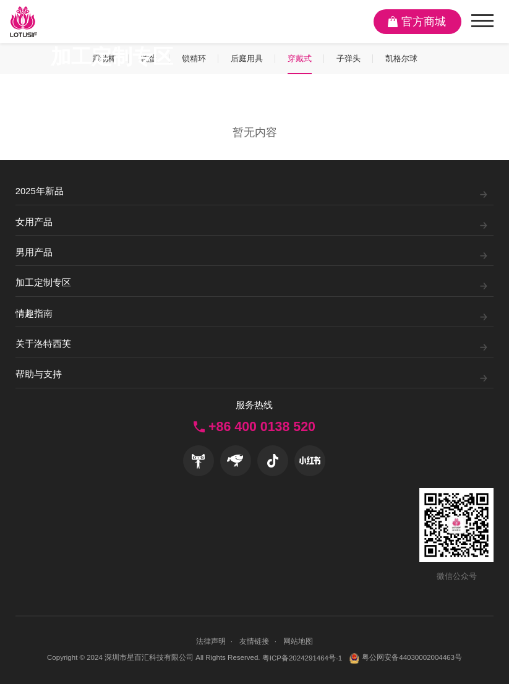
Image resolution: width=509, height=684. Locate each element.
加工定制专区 (43, 283)
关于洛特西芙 (43, 344)
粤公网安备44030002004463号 (405, 658)
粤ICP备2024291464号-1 (302, 658)
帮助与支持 (38, 374)
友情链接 (254, 641)
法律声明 (211, 641)
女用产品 (34, 222)
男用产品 (34, 252)
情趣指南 (34, 313)
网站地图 (298, 641)
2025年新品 (39, 191)
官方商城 (423, 21)
